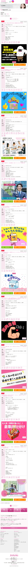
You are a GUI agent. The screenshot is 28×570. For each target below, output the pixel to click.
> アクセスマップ (14, 560)
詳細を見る (7, 64)
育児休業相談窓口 (16, 547)
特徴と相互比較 (16, 534)
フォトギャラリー (2, 543)
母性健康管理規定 (16, 543)
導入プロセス (15, 533)
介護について (15, 548)
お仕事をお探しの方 (3, 531)
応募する (19, 64)
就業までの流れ (2, 534)
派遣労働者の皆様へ (16, 544)
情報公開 (15, 545)
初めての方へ (2, 532)
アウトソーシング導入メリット (18, 532)
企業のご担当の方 (16, 531)
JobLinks (3, 1)
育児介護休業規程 (16, 546)
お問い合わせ (2, 544)
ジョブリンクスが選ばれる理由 (4, 533)
